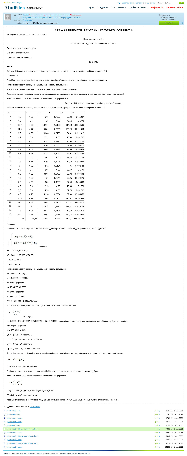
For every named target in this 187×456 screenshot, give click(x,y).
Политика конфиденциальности (78, 453)
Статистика (28, 20)
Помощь (7, 453)
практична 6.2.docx (14, 440)
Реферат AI (157, 7)
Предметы (102, 7)
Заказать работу (174, 7)
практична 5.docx (13, 425)
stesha (26, 15)
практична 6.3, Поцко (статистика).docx (22, 443)
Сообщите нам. (76, 15)
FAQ (118, 3)
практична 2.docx (13, 411)
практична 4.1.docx (14, 418)
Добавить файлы (138, 7)
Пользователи (118, 7)
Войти (7, 2)
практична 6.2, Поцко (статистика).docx (22, 436)
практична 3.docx (13, 414)
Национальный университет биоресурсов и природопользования (52, 17)
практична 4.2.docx (14, 422)
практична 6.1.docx (14, 432)
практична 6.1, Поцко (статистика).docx (22, 429)
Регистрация (16, 2)
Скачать (168, 23)
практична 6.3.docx (14, 447)
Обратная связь (128, 3)
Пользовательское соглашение (54, 453)
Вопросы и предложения (145, 3)
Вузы (91, 7)
